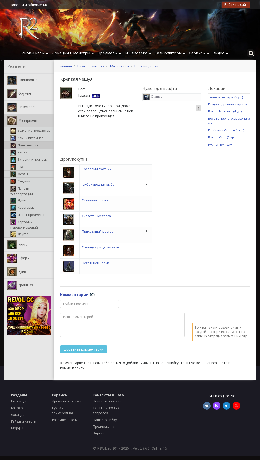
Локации (18, 414)
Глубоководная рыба (98, 184)
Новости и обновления (29, 4)
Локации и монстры (73, 53)
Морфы (17, 428)
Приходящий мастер (97, 231)
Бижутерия (21, 107)
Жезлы (19, 174)
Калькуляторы (170, 53)
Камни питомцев (27, 138)
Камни (18, 153)
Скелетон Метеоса (96, 216)
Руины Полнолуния (222, 144)
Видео (220, 53)
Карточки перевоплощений (24, 224)
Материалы (22, 120)
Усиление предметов (30, 131)
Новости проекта (107, 401)
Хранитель (21, 285)
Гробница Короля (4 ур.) (226, 130)
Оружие (19, 93)
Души (18, 201)
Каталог (17, 408)
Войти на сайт (236, 4)
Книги (17, 244)
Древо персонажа (66, 401)
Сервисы (199, 53)
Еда (16, 167)
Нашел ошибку (105, 419)
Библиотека (138, 53)
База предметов (90, 66)
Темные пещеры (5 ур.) (225, 97)
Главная (65, 66)
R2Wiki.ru (104, 448)
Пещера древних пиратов (228, 104)
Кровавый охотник (96, 169)
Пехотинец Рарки (95, 263)
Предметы (109, 53)
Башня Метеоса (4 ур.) (225, 111)
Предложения (104, 426)
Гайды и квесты (23, 421)
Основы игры (34, 53)
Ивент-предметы (27, 215)
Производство (26, 145)
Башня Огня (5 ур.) (221, 137)
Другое (19, 234)
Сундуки (20, 181)
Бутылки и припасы (28, 160)
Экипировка (22, 80)
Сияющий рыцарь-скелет (101, 247)
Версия (99, 433)
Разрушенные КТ (65, 419)
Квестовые (22, 208)
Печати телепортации (21, 191)
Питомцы (18, 401)
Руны (17, 271)
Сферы (18, 258)
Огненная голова (95, 200)
